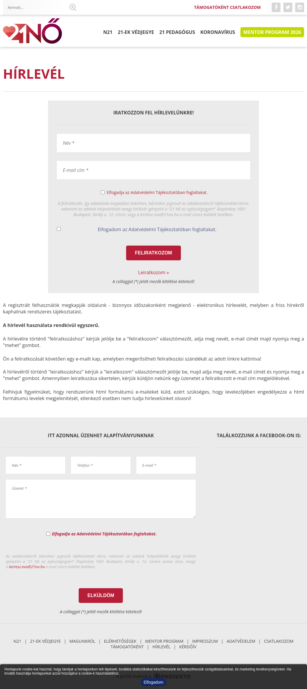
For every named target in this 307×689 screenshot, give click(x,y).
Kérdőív (187, 646)
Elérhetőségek (120, 641)
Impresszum (205, 641)
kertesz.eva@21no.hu (27, 566)
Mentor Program (164, 641)
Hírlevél (161, 646)
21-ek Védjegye (136, 32)
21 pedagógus (177, 32)
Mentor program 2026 (272, 32)
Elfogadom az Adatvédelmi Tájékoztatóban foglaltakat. (157, 229)
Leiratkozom (151, 272)
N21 (107, 32)
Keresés (72, 7)
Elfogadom (154, 682)
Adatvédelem (241, 641)
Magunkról (82, 641)
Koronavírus (217, 32)
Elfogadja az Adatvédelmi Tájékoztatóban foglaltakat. (157, 192)
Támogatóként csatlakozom (227, 7)
